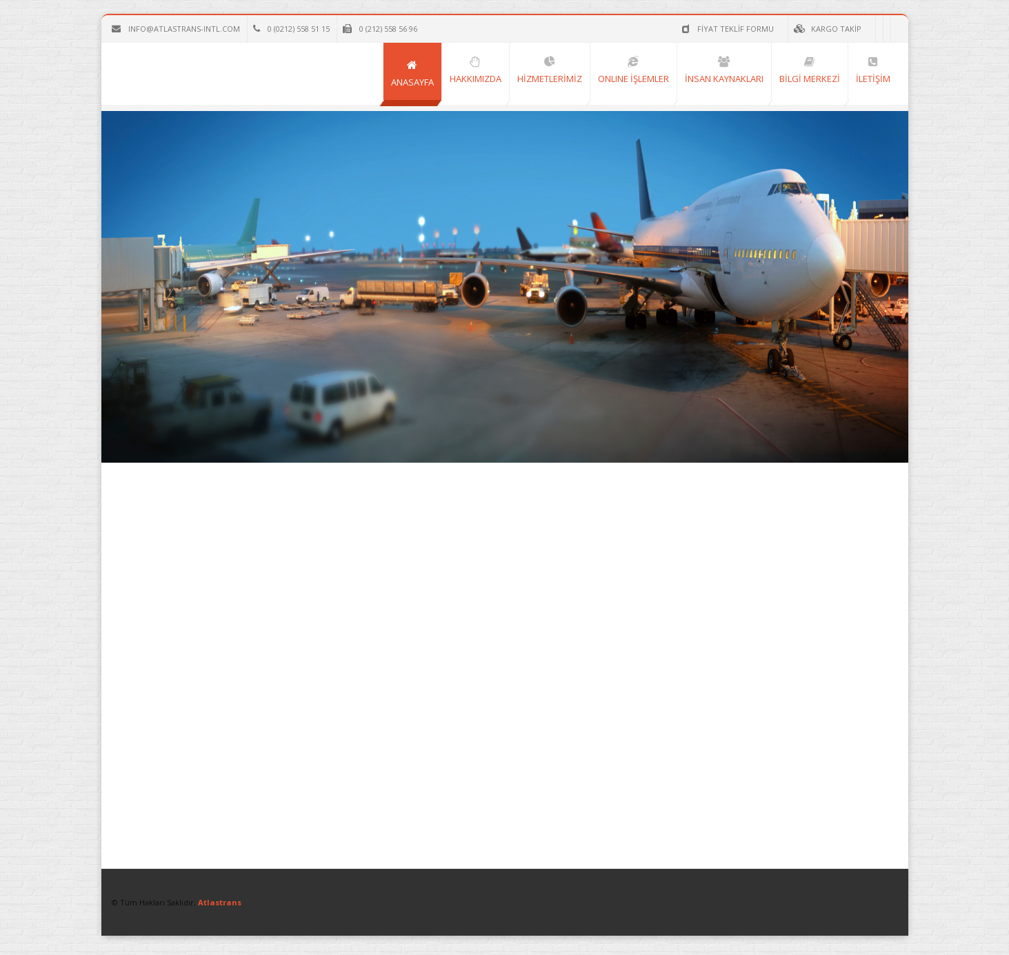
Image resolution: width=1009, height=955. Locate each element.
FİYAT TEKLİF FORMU (662, 28)
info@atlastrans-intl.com (176, 28)
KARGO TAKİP (761, 28)
